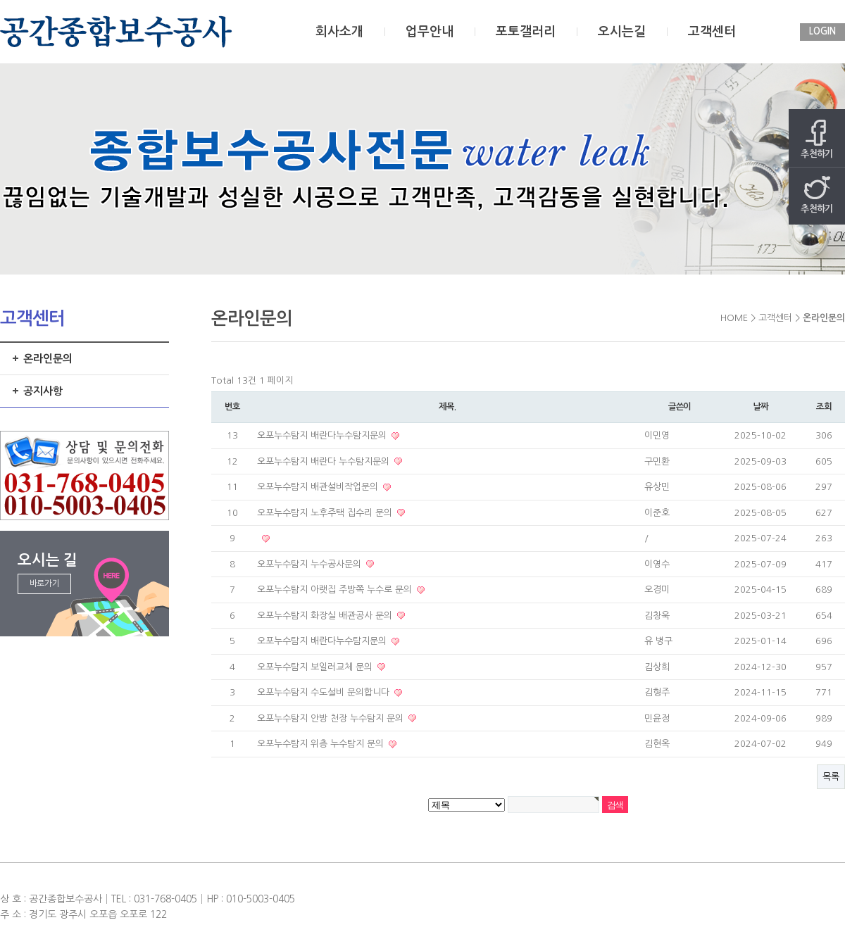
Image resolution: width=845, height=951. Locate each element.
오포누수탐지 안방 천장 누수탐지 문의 (331, 718)
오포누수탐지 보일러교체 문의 (316, 667)
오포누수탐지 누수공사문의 (310, 564)
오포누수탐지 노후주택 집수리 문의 (326, 512)
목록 (830, 776)
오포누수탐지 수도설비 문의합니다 (324, 692)
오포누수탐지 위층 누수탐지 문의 (322, 743)
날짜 (760, 407)
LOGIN (822, 31)
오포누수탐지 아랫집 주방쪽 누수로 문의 (336, 589)
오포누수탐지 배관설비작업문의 (319, 486)
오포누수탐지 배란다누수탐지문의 (323, 435)
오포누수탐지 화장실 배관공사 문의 (326, 615)
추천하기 (817, 139)
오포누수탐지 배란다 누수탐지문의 (324, 461)
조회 (824, 407)
